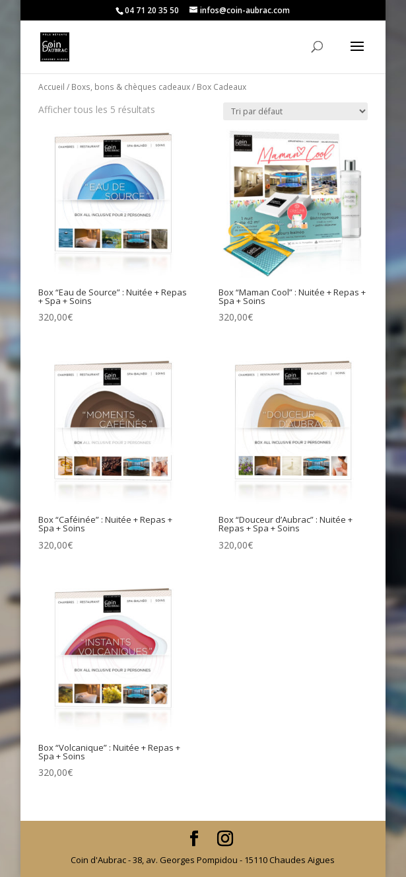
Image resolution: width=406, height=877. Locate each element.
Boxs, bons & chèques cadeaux (130, 87)
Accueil (51, 87)
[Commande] (295, 111)
